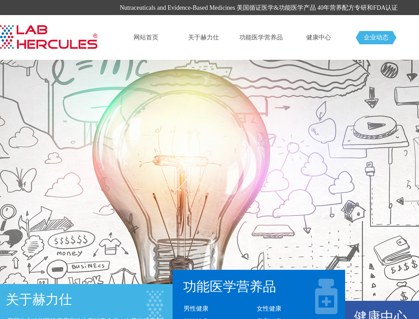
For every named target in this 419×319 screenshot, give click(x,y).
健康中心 (318, 37)
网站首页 (146, 37)
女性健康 (269, 308)
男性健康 (196, 308)
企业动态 (376, 37)
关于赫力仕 (203, 37)
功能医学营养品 (261, 37)
